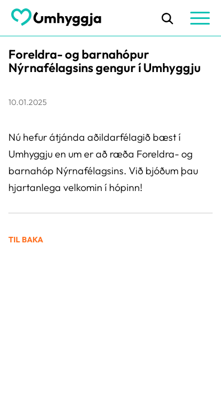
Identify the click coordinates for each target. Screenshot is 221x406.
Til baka (25, 240)
